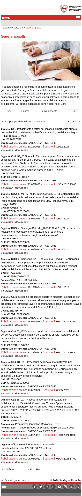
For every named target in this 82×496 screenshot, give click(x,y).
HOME (6, 17)
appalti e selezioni (13, 27)
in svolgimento (49, 110)
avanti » (8, 469)
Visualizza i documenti (14, 150)
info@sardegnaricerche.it (15, 480)
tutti (9, 110)
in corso (24, 110)
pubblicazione (22, 121)
